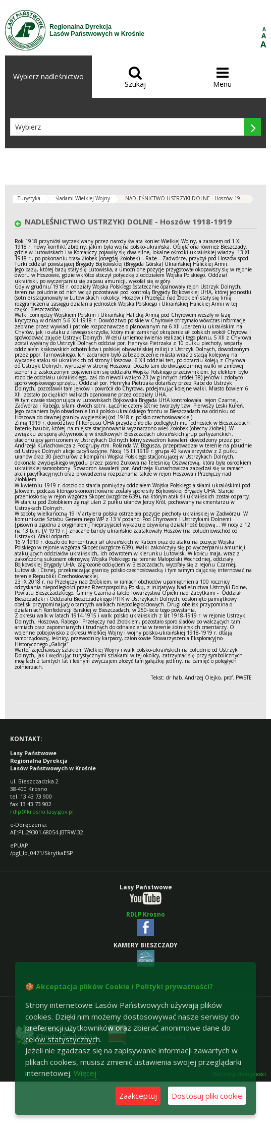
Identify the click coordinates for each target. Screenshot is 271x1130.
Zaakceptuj (138, 1096)
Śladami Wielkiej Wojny (83, 198)
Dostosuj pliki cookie (207, 1096)
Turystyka (29, 198)
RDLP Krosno (145, 914)
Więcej (85, 1073)
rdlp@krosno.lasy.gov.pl (42, 811)
